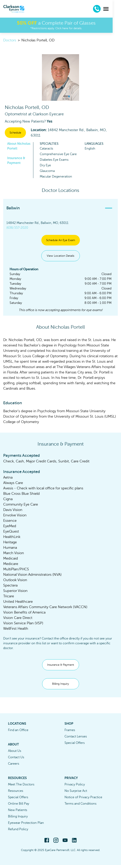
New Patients (17, 810)
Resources (15, 791)
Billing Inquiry (60, 683)
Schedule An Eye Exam (60, 240)
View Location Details (60, 255)
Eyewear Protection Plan (26, 823)
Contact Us (16, 757)
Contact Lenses (75, 736)
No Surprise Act (75, 791)
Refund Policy (18, 829)
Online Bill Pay (18, 803)
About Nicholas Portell (18, 146)
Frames (69, 730)
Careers (13, 763)
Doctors (9, 40)
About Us (14, 751)
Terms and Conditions (80, 803)
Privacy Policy (74, 784)
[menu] (114, 8)
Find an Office (18, 730)
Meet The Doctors (21, 784)
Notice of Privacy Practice (83, 797)
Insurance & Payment (16, 160)
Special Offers (74, 743)
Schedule (15, 132)
